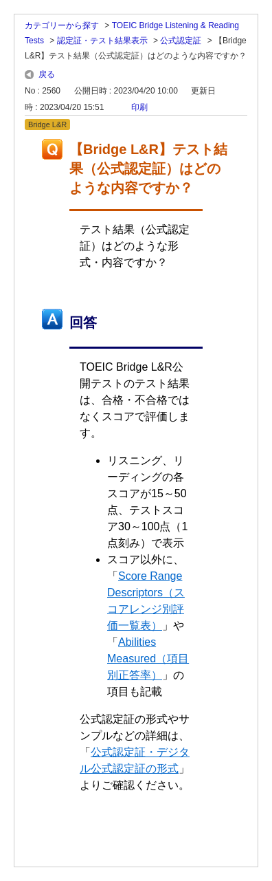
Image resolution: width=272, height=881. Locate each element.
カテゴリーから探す (62, 25)
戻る (46, 74)
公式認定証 (180, 40)
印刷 (139, 107)
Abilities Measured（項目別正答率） (148, 658)
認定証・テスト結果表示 (102, 40)
